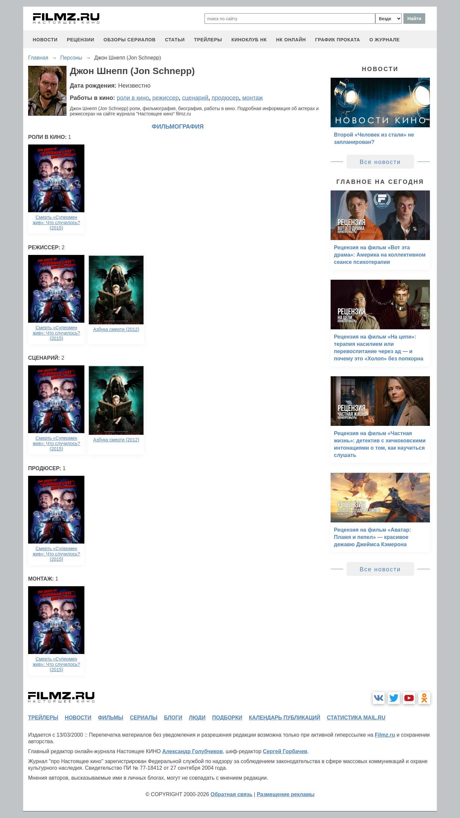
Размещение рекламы (286, 794)
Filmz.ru (385, 735)
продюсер (225, 98)
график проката (337, 39)
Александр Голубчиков (192, 751)
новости (45, 39)
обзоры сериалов (130, 39)
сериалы (143, 717)
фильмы (110, 717)
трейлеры (208, 39)
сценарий (195, 98)
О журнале (384, 39)
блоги (173, 717)
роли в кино (133, 98)
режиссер (165, 98)
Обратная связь (231, 794)
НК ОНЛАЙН (291, 39)
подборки (227, 717)
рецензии (80, 39)
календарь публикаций (284, 717)
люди (197, 717)
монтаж (252, 98)
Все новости (380, 162)
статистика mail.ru (356, 717)
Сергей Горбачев (285, 751)
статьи (175, 39)
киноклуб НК (249, 39)
